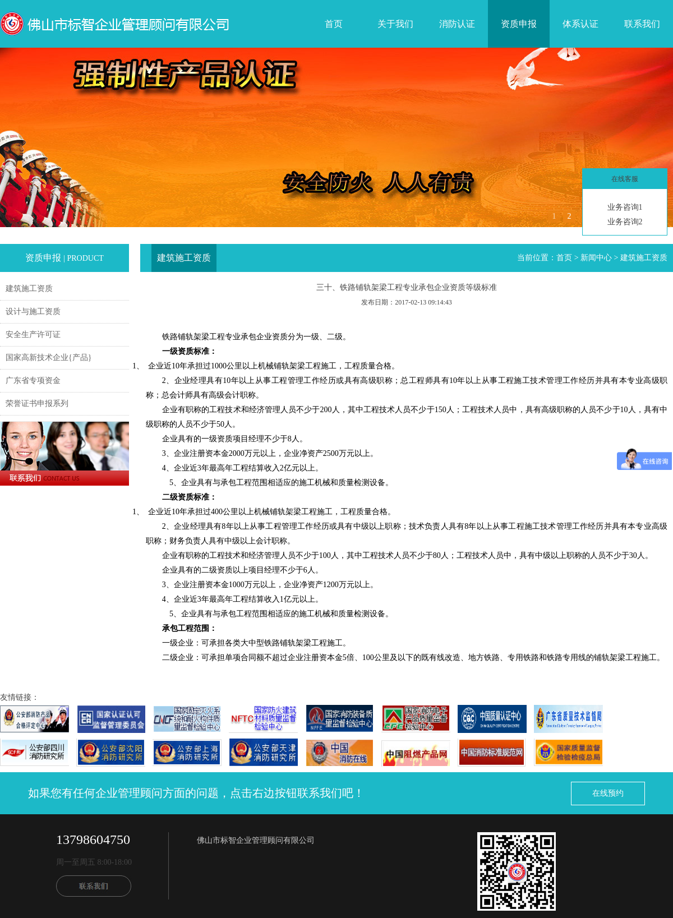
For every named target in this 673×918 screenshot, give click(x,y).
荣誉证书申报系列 (37, 403)
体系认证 (580, 24)
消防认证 (457, 24)
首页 (334, 24)
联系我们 (642, 24)
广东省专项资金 (33, 380)
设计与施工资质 (33, 311)
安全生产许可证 (33, 334)
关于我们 (395, 24)
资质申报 (519, 24)
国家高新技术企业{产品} (48, 357)
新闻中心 (596, 257)
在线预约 (608, 793)
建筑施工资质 (29, 288)
